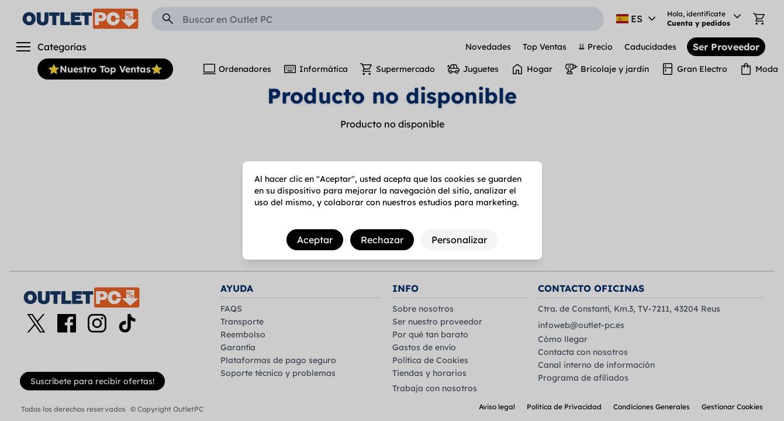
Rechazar (382, 240)
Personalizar (459, 240)
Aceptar (315, 240)
